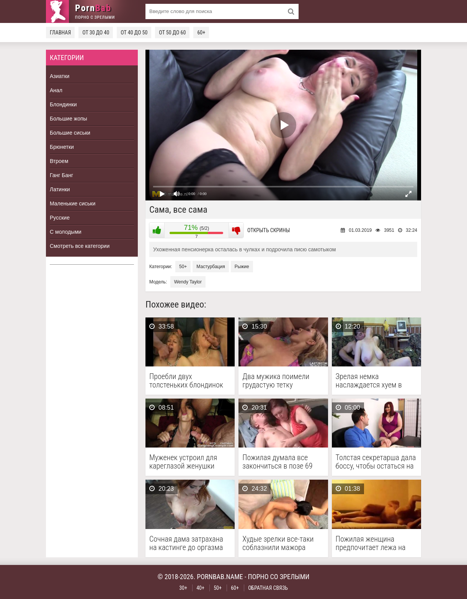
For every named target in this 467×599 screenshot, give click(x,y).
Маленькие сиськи (72, 203)
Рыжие (242, 266)
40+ (200, 588)
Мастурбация (210, 266)
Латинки (60, 189)
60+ (201, 32)
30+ (183, 588)
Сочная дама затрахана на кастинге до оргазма (186, 543)
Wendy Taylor (188, 282)
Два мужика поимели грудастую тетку (275, 380)
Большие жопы (68, 119)
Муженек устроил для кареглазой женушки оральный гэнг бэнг (183, 461)
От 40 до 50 (134, 32)
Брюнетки (62, 147)
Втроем (59, 161)
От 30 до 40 (95, 32)
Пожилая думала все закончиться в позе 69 (277, 461)
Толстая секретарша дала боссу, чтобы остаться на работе (376, 461)
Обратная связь (268, 588)
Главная (60, 32)
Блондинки (63, 104)
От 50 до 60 (172, 32)
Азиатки (59, 76)
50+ (183, 266)
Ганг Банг (61, 175)
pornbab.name (220, 577)
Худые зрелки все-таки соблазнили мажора (278, 543)
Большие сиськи (70, 133)
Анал (56, 90)
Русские (60, 218)
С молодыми (66, 232)
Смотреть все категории (79, 246)
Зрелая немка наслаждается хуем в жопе (369, 380)
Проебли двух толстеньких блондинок (186, 380)
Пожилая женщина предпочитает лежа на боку (371, 543)
